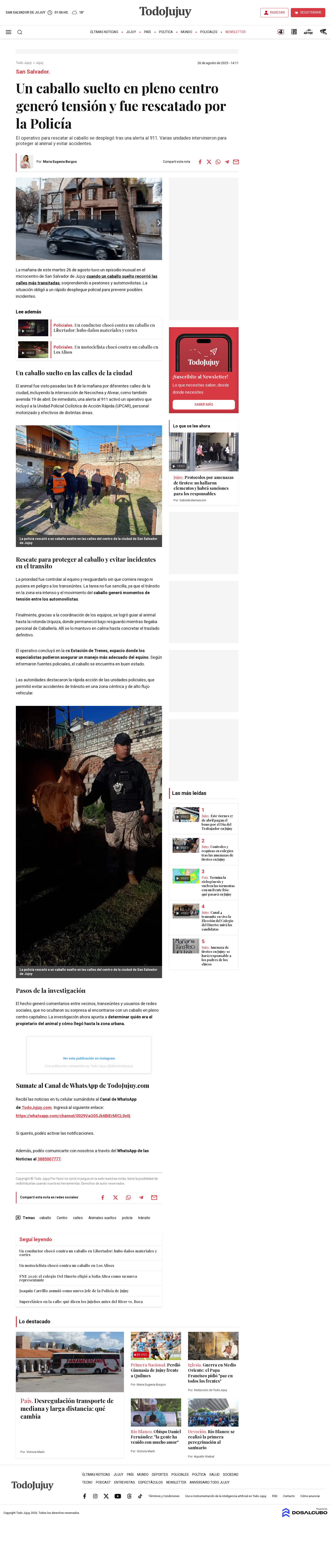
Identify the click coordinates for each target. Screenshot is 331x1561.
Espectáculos (150, 1482)
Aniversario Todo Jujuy (210, 1482)
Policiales (208, 32)
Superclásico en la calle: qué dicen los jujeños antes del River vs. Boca (81, 1301)
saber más (203, 404)
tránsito (144, 1218)
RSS (274, 1496)
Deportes (160, 1474)
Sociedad (230, 1474)
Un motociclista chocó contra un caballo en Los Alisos (66, 1265)
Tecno (87, 1482)
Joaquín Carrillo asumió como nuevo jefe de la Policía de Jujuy (74, 1290)
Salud (214, 1474)
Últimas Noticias (104, 32)
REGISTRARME (311, 12)
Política (166, 32)
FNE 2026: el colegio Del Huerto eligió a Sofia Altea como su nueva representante (78, 1278)
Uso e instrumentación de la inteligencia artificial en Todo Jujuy (225, 1496)
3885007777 (48, 1159)
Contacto (289, 1496)
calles (78, 1218)
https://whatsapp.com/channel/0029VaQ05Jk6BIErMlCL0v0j (73, 1116)
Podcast (103, 1482)
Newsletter (235, 32)
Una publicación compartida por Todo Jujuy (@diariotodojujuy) (89, 1066)
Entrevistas (124, 1482)
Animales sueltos (102, 1218)
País (147, 32)
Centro (62, 1218)
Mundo (186, 32)
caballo (45, 1218)
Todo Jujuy (24, 63)
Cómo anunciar (310, 1496)
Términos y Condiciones (164, 1496)
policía (127, 1218)
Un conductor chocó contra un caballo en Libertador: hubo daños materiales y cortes (88, 1253)
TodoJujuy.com (37, 1108)
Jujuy (131, 32)
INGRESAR (277, 12)
